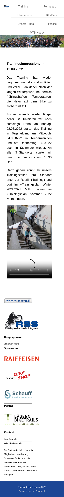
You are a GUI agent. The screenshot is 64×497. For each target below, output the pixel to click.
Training (23, 6)
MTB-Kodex (37, 32)
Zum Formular (11, 439)
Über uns (23, 15)
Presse (52, 23)
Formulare (50, 6)
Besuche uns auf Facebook (32, 491)
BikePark (51, 15)
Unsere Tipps (26, 23)
